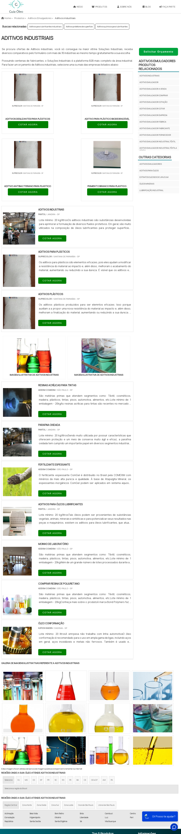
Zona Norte (27, 742)
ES (34, 716)
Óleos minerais (146, 183)
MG (26, 716)
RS (63, 716)
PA (112, 716)
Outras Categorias (155, 157)
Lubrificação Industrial (151, 190)
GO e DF (94, 716)
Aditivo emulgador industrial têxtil (157, 141)
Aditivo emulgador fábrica (152, 121)
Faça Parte (167, 7)
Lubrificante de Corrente (106, 790)
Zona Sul (55, 742)
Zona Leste (68, 742)
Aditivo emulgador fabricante (154, 128)
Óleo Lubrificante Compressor (102, 797)
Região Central (11, 742)
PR (48, 716)
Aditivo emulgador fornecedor (155, 135)
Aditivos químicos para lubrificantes (112, 26)
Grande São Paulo (85, 742)
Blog (147, 7)
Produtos (99, 7)
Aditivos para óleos (149, 170)
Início (78, 7)
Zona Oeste (41, 742)
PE (70, 716)
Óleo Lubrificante (102, 775)
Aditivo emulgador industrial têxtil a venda (158, 149)
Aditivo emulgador (148, 82)
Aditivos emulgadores (150, 164)
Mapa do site (145, 791)
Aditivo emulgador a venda (153, 89)
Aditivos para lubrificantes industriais (45, 26)
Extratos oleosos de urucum (153, 177)
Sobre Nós (124, 7)
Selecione (9, 716)
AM (104, 716)
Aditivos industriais (149, 75)
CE (85, 716)
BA (77, 716)
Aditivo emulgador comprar (153, 95)
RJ (19, 716)
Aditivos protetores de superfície (79, 26)
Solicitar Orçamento (158, 51)
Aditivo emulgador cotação (153, 102)
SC (56, 716)
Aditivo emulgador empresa (153, 115)
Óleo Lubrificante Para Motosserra (105, 806)
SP (41, 716)
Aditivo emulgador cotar (152, 108)
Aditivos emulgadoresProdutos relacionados (157, 65)
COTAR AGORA (18, 128)
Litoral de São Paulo (106, 742)
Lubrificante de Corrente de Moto (106, 782)
